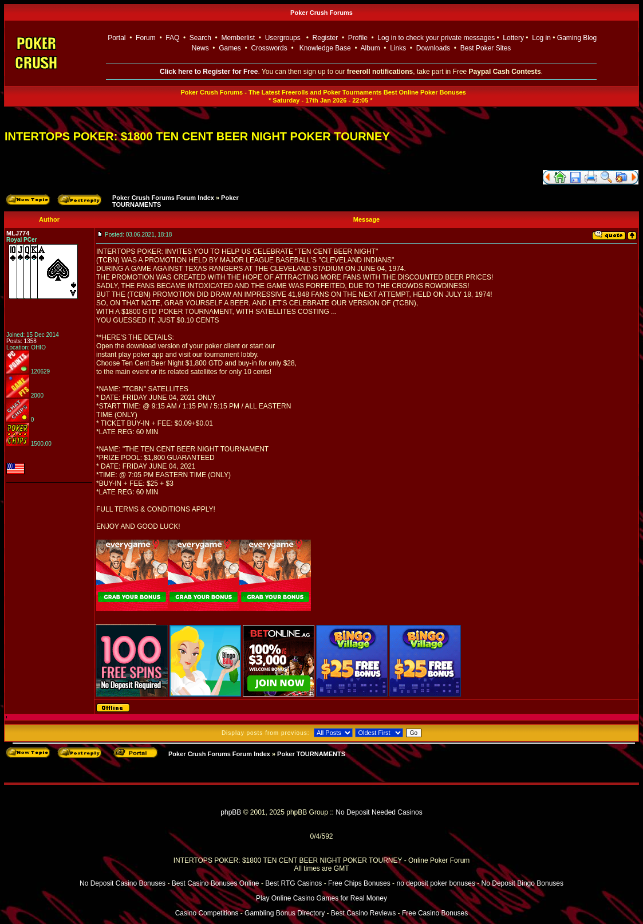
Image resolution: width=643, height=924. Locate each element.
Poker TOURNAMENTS (311, 753)
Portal (116, 38)
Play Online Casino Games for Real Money (321, 898)
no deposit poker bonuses (435, 883)
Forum (146, 38)
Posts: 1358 (21, 341)
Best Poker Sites (485, 48)
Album (370, 48)
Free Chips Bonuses (359, 883)
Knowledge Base (325, 48)
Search (200, 38)
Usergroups (283, 38)
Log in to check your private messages (436, 38)
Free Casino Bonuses (435, 913)
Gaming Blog (577, 38)
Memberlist (238, 38)
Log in (542, 38)
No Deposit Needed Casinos (379, 812)
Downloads (433, 48)
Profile (358, 38)
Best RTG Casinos (293, 883)
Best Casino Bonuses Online (215, 883)
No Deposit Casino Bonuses (122, 883)
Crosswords (269, 48)
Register (325, 38)
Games (230, 48)
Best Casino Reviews (363, 913)
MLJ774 (17, 233)
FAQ (172, 38)
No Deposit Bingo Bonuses (522, 883)
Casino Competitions (207, 913)
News (200, 48)
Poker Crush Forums (321, 12)
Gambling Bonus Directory (284, 913)
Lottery (513, 38)
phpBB (230, 812)
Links (398, 48)
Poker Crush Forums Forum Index (163, 197)
